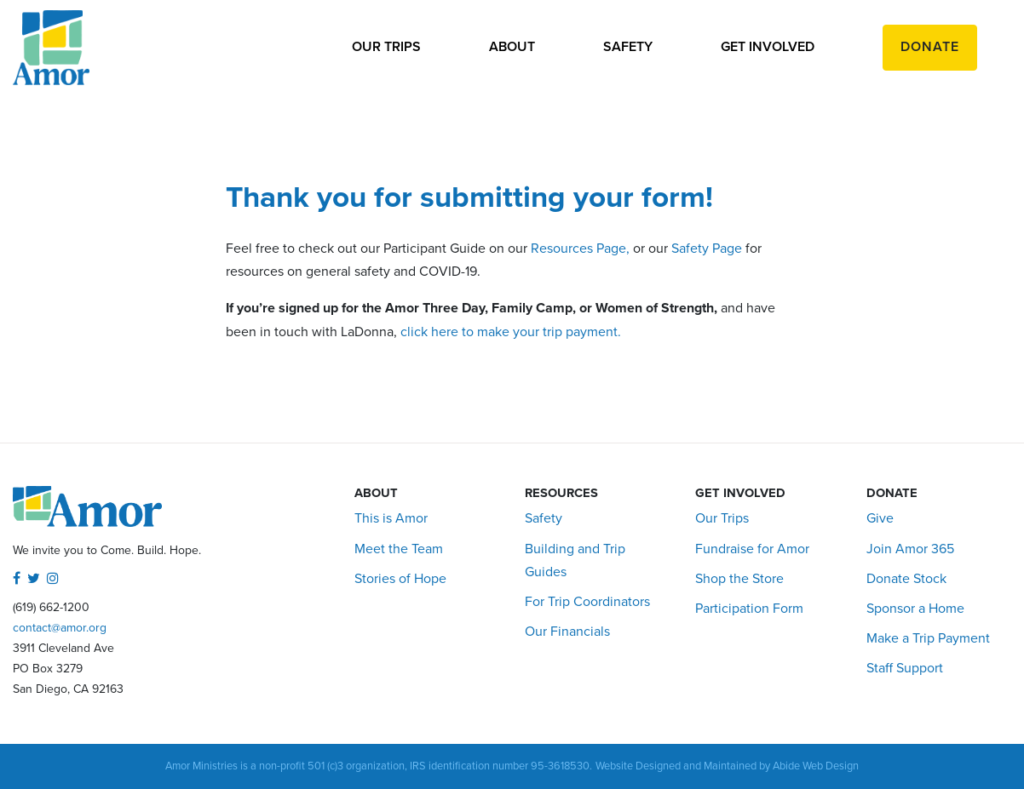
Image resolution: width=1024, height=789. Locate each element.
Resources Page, (580, 248)
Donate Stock (906, 578)
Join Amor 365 (910, 548)
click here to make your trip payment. (512, 331)
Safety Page (706, 248)
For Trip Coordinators (587, 601)
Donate (929, 46)
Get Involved (767, 46)
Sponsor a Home (915, 608)
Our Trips (386, 46)
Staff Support (904, 668)
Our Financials (567, 631)
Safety (628, 46)
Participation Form (749, 608)
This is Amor (391, 518)
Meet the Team (398, 548)
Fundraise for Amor (752, 548)
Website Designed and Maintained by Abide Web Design (727, 766)
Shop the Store (739, 578)
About (512, 46)
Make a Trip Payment (928, 638)
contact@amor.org (59, 627)
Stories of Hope (400, 578)
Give (880, 518)
